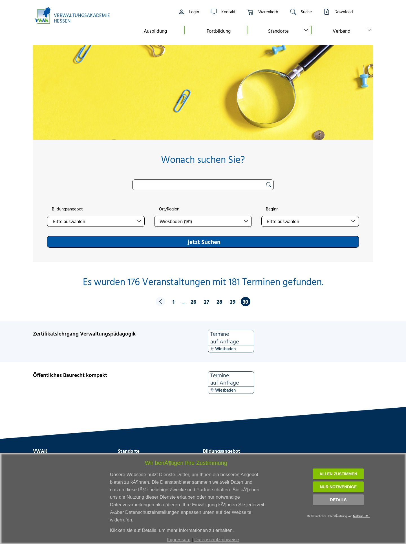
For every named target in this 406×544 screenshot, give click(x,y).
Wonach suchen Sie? (203, 159)
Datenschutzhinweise (216, 539)
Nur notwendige (338, 487)
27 (206, 301)
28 (219, 301)
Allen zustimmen (338, 474)
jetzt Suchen (204, 241)
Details (338, 500)
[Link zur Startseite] (75, 15)
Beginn (272, 209)
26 (193, 301)
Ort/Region (169, 209)
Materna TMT (361, 516)
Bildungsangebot (67, 209)
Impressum (178, 539)
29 (232, 301)
